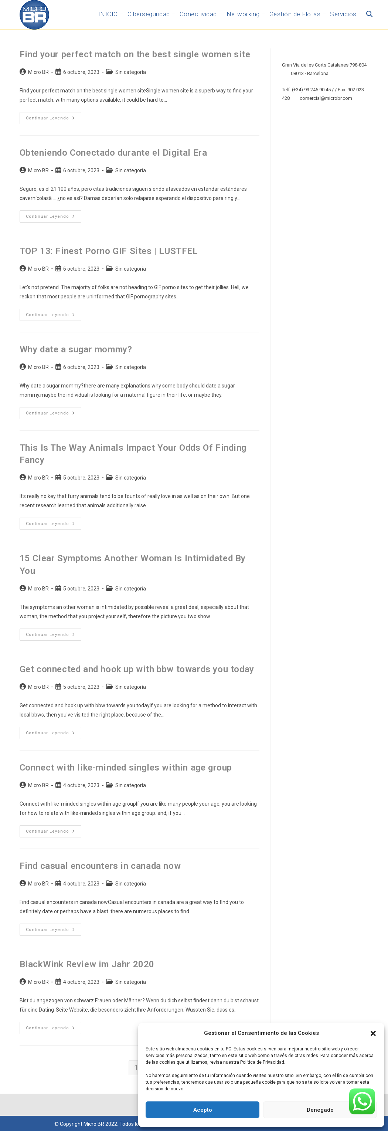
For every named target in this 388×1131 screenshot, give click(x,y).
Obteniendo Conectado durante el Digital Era (113, 153)
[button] (373, 1033)
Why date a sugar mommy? (76, 349)
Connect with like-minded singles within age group (126, 767)
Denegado (320, 1110)
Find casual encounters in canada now (100, 866)
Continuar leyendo (53, 116)
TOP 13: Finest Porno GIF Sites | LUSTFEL (109, 251)
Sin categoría (130, 72)
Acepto (202, 1110)
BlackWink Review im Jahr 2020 (87, 964)
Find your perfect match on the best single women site (135, 54)
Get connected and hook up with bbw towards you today (137, 669)
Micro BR (38, 72)
